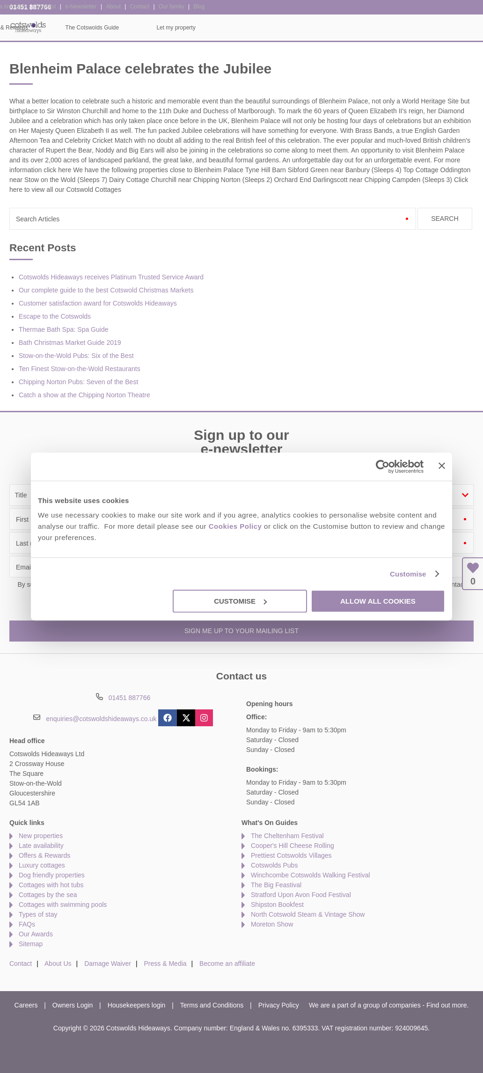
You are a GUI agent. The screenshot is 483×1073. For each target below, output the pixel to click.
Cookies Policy (235, 526)
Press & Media (165, 963)
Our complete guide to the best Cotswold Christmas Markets (106, 290)
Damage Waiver (107, 963)
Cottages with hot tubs (51, 885)
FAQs (27, 924)
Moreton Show (272, 924)
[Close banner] (442, 465)
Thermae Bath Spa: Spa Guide (63, 329)
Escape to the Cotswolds (55, 316)
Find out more (446, 1005)
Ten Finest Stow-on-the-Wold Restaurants (79, 368)
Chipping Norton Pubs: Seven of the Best (78, 382)
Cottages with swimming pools (63, 904)
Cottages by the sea (48, 894)
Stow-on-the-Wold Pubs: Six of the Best (76, 355)
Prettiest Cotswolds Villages (291, 855)
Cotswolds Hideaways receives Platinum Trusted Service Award (111, 277)
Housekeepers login (137, 1005)
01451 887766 (30, 7)
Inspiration (202, 27)
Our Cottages (134, 27)
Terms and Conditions (211, 1005)
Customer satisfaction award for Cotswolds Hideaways (98, 303)
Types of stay (38, 914)
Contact (20, 963)
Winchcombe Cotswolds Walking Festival (310, 875)
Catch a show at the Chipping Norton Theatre (84, 395)
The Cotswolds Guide (361, 27)
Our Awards (36, 934)
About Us (58, 963)
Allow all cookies (378, 601)
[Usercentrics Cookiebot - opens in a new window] (383, 467)
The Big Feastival (276, 885)
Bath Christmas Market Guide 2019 (70, 342)
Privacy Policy (278, 1005)
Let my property (444, 27)
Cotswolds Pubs (274, 865)
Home (73, 27)
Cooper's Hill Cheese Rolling (292, 845)
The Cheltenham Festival (287, 835)
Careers (26, 1005)
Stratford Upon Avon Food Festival (301, 894)
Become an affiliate (227, 963)
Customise (408, 574)
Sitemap (31, 944)
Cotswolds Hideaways (28, 26)
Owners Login (72, 1005)
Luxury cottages (42, 865)
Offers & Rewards (274, 27)
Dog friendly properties (52, 875)
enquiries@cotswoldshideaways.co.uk (101, 718)
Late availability (41, 845)
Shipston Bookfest (277, 904)
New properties (41, 835)
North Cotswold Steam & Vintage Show (308, 914)
